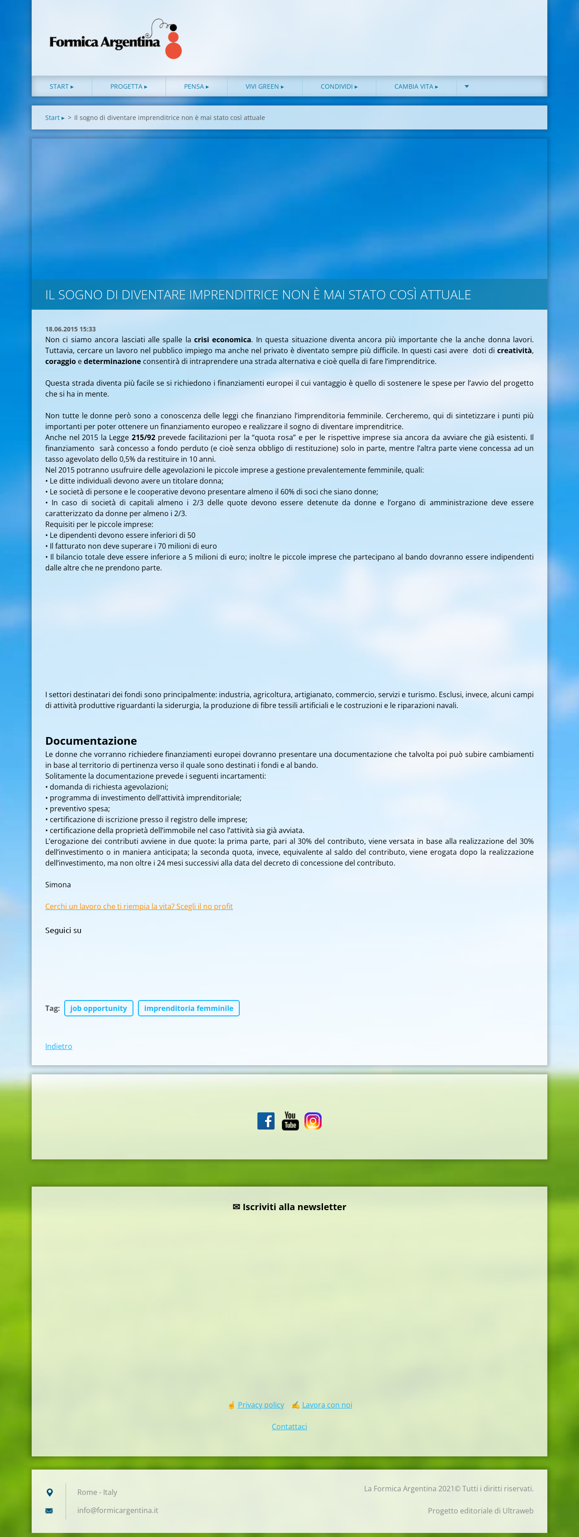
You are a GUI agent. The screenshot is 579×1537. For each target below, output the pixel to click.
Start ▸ (62, 90)
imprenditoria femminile (188, 1012)
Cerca (523, 26)
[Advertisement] (289, 210)
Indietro (58, 1050)
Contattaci (289, 1431)
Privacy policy (261, 1409)
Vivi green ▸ (265, 90)
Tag (51, 1012)
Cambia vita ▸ (416, 90)
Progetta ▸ (128, 90)
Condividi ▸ (339, 90)
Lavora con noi (327, 1409)
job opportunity (99, 1012)
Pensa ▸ (196, 90)
